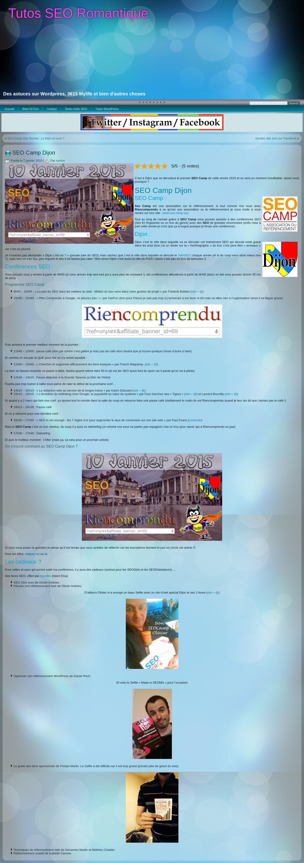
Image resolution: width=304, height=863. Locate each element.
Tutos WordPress (107, 109)
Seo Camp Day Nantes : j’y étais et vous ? (36, 138)
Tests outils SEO (76, 109)
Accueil (9, 109)
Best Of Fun (30, 109)
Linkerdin (195, 420)
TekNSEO (184, 255)
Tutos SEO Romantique (78, 13)
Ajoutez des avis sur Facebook (276, 138)
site (193, 291)
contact (52, 109)
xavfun (60, 160)
